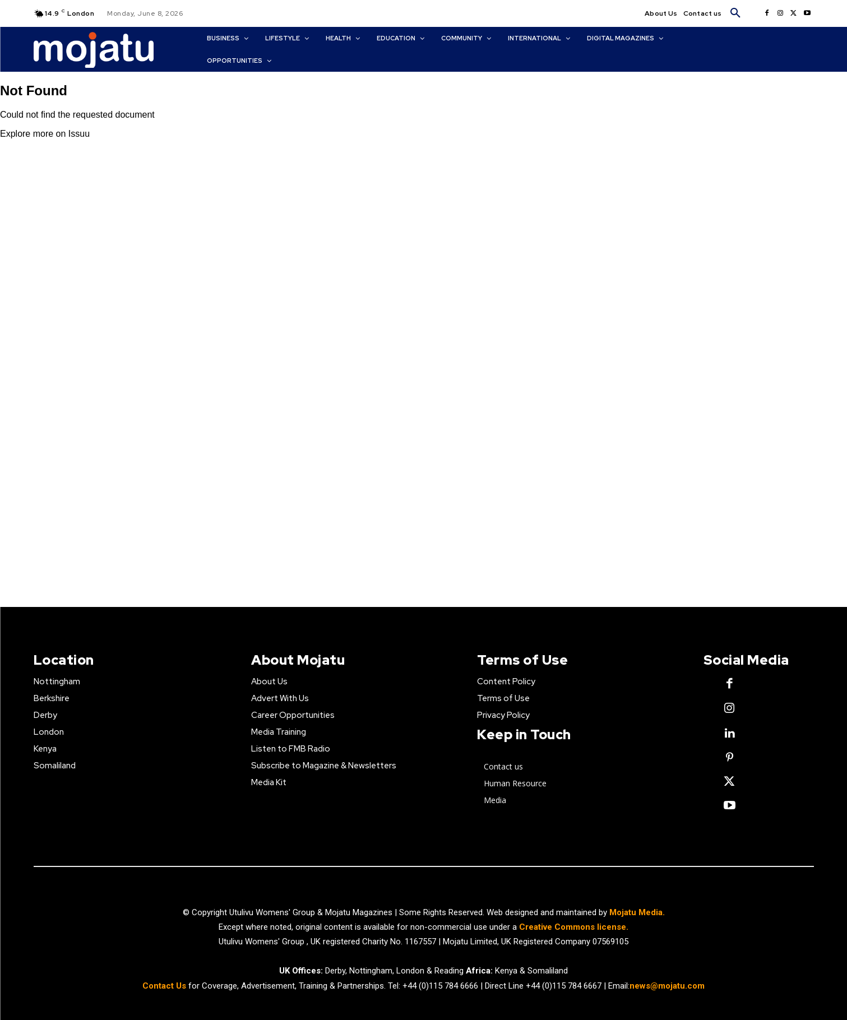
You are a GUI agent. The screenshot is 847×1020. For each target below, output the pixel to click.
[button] (735, 13)
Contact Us (165, 986)
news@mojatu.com (667, 986)
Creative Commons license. (573, 927)
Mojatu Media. (637, 912)
